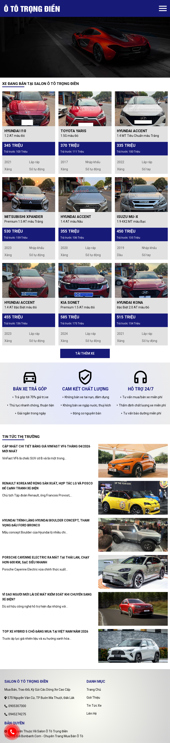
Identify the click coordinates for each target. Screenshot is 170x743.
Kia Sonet (70, 302)
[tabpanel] (85, 39)
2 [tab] (88, 74)
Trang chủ (94, 689)
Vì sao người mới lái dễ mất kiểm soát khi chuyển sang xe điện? (47, 597)
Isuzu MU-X (127, 216)
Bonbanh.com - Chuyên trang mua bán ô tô (52, 736)
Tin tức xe (94, 705)
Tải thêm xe (85, 353)
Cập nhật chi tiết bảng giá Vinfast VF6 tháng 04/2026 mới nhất (46, 449)
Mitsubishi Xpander (23, 216)
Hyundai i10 (15, 131)
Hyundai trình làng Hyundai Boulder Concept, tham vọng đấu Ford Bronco (45, 523)
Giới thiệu (93, 697)
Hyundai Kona (130, 302)
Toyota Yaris (73, 131)
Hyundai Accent (132, 131)
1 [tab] (81, 74)
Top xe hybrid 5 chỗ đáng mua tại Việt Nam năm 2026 (45, 631)
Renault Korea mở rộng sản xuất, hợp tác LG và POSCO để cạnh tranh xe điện (47, 486)
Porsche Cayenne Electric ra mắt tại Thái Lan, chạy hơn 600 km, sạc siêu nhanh (45, 560)
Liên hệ (92, 713)
